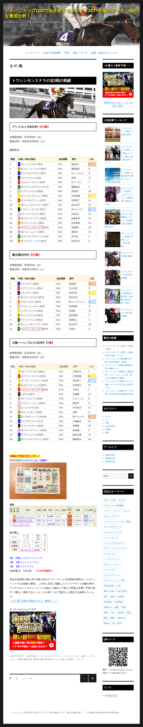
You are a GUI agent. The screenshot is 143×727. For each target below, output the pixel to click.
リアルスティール (112, 575)
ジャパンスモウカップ (114, 543)
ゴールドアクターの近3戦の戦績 (127, 312)
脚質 (106, 618)
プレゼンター (110, 553)
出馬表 (108, 429)
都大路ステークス (53, 659)
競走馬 (36, 659)
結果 (107, 432)
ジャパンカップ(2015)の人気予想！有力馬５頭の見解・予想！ (127, 296)
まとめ (121, 500)
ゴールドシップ (111, 521)
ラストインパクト (112, 564)
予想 (66, 52)
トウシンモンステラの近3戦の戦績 (41, 80)
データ (108, 416)
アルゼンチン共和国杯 (114, 505)
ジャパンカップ (111, 537)
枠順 (106, 612)
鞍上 (64, 659)
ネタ (107, 419)
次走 (30, 659)
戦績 (25, 659)
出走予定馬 (31, 656)
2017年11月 (110, 455)
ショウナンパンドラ (113, 532)
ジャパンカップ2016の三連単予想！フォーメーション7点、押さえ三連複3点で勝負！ (119, 374)
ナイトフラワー (120, 548)
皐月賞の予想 (111, 695)
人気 (119, 586)
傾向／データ (80, 52)
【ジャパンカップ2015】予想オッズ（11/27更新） (127, 240)
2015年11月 (110, 461)
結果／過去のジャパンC (104, 52)
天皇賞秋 (119, 602)
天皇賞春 (108, 602)
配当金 (107, 623)
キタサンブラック (112, 516)
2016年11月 (110, 458)
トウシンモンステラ (71, 656)
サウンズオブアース (113, 527)
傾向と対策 (109, 591)
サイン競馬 (126, 521)
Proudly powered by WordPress (103, 712)
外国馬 (121, 596)
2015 (106, 500)
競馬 (42, 659)
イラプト (117, 511)
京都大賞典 (109, 586)
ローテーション (111, 580)
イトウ (107, 511)
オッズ (127, 511)
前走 (106, 596)
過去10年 (122, 618)
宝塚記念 (108, 607)
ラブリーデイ (110, 569)
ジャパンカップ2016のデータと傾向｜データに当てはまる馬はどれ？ (119, 384)
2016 (113, 500)
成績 (20, 659)
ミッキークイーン (112, 559)
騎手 (72, 659)
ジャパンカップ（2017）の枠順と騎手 (127, 131)
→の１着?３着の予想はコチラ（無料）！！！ (35, 600)
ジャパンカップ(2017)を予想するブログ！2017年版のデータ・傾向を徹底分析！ (47, 712)
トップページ (32, 52)
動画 (113, 596)
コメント (80, 659)
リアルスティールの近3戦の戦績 (127, 274)
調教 (113, 618)
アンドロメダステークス (50, 656)
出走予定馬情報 (52, 52)
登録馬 (121, 612)
